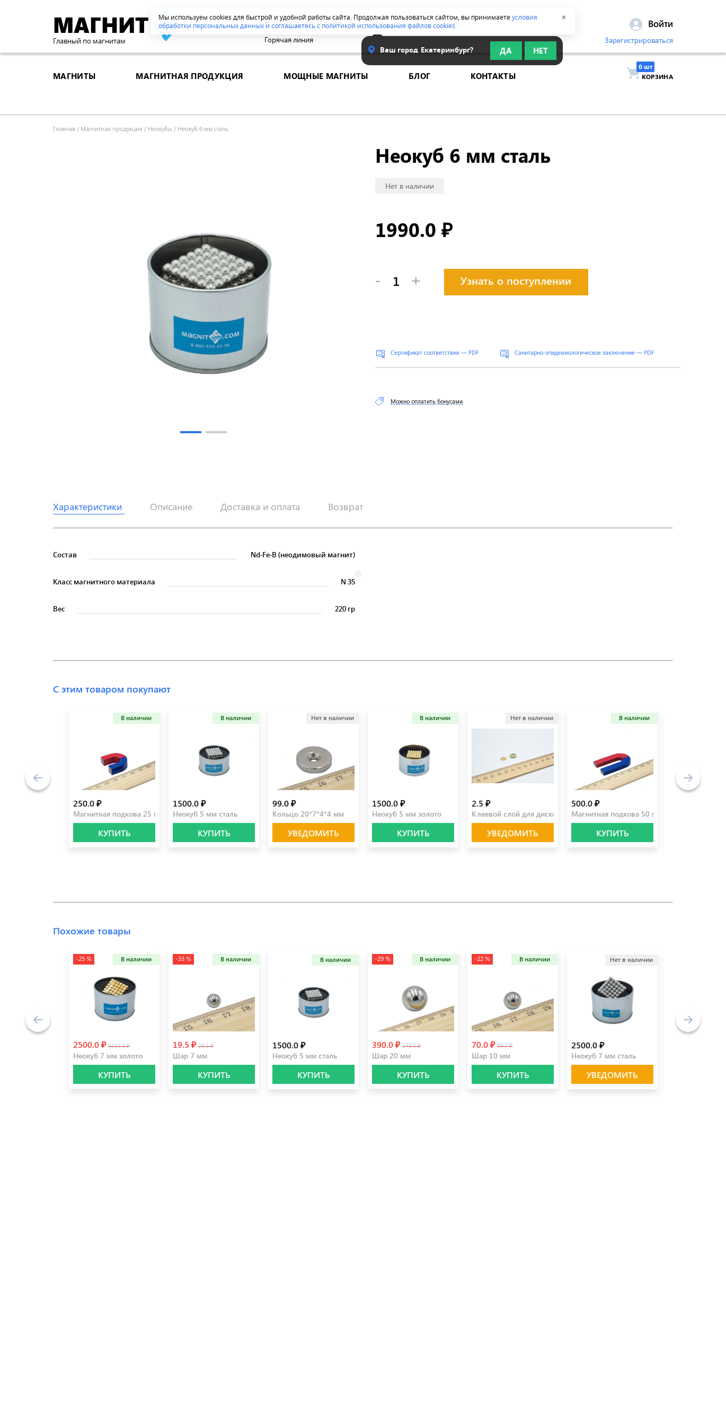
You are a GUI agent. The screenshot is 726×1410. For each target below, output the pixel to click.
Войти (651, 27)
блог (419, 92)
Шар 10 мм (491, 1055)
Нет (540, 54)
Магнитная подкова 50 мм (616, 814)
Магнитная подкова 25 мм (118, 814)
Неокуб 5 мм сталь (205, 814)
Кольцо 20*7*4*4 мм (308, 814)
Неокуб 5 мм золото (406, 814)
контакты (493, 92)
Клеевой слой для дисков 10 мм (528, 814)
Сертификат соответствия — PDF (435, 352)
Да (506, 54)
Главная (64, 128)
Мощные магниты (326, 92)
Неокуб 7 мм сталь (603, 1055)
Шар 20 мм (391, 1055)
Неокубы (160, 128)
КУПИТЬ (114, 832)
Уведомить (313, 832)
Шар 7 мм (190, 1055)
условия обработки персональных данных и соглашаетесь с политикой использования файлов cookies (347, 21)
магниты (74, 92)
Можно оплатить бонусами (427, 401)
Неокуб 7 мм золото (108, 1055)
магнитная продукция (189, 92)
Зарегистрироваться (639, 44)
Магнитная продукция (112, 128)
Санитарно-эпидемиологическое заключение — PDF (584, 352)
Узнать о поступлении (516, 280)
